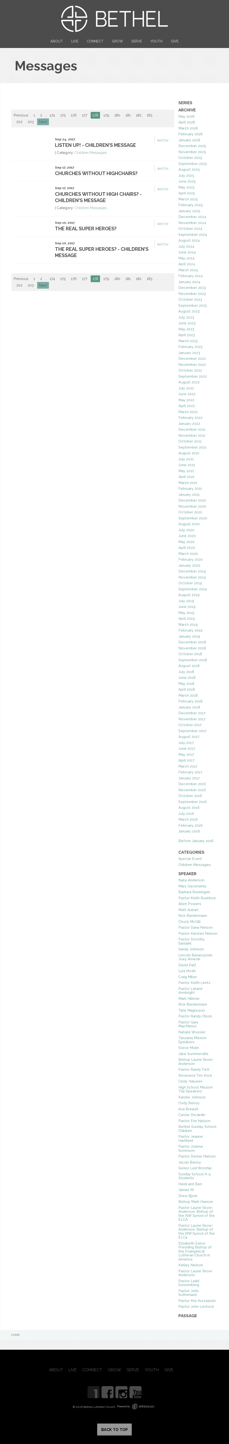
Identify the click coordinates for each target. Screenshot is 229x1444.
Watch (162, 140)
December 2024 (192, 217)
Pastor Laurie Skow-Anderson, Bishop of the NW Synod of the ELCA (196, 1214)
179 (106, 115)
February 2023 (190, 347)
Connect (95, 41)
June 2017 (186, 748)
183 (149, 115)
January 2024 (189, 282)
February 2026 (190, 134)
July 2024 (186, 246)
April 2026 (186, 122)
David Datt (187, 965)
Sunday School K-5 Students (194, 1176)
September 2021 (192, 447)
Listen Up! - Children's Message (95, 145)
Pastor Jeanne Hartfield (190, 1138)
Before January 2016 (196, 841)
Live (74, 41)
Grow (117, 41)
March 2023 (188, 341)
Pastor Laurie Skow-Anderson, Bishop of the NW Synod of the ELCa (196, 1231)
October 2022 (190, 370)
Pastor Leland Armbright (190, 991)
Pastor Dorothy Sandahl (191, 941)
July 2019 (186, 601)
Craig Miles (187, 977)
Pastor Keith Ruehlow (197, 898)
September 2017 (192, 731)
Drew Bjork (187, 1196)
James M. (186, 1190)
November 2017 (192, 719)
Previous (21, 115)
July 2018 (186, 672)
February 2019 (190, 630)
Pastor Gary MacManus (188, 1024)
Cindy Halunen (190, 1081)
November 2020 (192, 506)
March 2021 (187, 483)
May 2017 (186, 754)
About (56, 41)
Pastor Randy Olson (195, 1016)
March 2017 (187, 766)
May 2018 (186, 683)
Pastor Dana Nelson (195, 927)
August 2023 (189, 311)
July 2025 (186, 175)
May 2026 (186, 116)
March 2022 (188, 412)
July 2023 (186, 317)
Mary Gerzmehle (192, 886)
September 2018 (192, 660)
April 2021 (186, 477)
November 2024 (192, 223)
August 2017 (188, 737)
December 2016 (192, 784)
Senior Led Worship (195, 1168)
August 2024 (189, 240)
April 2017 (186, 760)
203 (31, 122)
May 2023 (186, 329)
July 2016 (186, 813)
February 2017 (190, 772)
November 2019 (192, 577)
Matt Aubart (188, 910)
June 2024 (187, 252)
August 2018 (189, 666)
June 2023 (186, 323)
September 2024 (192, 234)
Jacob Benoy (189, 1162)
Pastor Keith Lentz (194, 983)
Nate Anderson (191, 880)
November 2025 (192, 152)
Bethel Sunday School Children (197, 1128)
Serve (136, 41)
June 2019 (186, 607)
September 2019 (192, 589)
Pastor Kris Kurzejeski (197, 1301)
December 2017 (192, 713)
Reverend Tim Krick (195, 1075)
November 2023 (192, 294)
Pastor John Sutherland (188, 1293)
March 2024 (188, 270)
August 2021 (188, 453)
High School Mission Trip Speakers (195, 1089)
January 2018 (189, 707)
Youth (156, 41)
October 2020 (190, 512)
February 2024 (190, 276)
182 (138, 115)
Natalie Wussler (192, 1032)
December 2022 (192, 358)
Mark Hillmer (189, 998)
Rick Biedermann (192, 915)
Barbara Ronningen (194, 892)
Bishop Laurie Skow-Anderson (196, 1061)
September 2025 (192, 164)
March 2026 (188, 128)
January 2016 (189, 831)
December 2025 (192, 146)
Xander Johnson (192, 1097)
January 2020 (189, 565)
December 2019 (192, 571)
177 (84, 115)
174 (52, 115)
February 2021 (190, 488)
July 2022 (186, 388)
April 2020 (186, 547)
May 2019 (186, 613)
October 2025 (190, 158)
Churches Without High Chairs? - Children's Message (98, 197)
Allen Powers (189, 904)
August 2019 (189, 595)
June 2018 (186, 677)
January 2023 (189, 353)
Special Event (190, 859)
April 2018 (186, 689)
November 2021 (192, 435)
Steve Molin (188, 1048)
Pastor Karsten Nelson (197, 933)
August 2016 (189, 807)
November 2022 (192, 364)
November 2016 (192, 790)
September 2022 (192, 376)
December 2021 (192, 429)
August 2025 (189, 169)
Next (43, 122)
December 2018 (192, 642)
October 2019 (190, 583)
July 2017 (186, 743)
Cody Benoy (189, 1103)
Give (175, 41)
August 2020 (189, 524)
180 (117, 115)
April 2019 (186, 618)
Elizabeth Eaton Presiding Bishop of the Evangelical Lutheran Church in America (195, 1251)
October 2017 (190, 725)
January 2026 (189, 140)
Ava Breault (188, 1109)
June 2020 (187, 536)
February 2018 (190, 701)
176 (74, 115)
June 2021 (186, 465)
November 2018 (192, 648)
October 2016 (190, 796)
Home (15, 1335)
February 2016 (190, 825)
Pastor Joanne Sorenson (190, 1148)
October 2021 (190, 441)
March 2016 (188, 819)
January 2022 (189, 424)
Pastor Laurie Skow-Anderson (195, 1273)
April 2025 (186, 193)
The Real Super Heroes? (85, 229)
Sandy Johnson (191, 949)
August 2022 (189, 382)
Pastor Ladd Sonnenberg (188, 1283)
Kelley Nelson (190, 1265)
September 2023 (192, 305)
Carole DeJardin (191, 1115)
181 (128, 115)
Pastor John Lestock (196, 1306)
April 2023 (186, 335)
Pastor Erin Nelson (194, 1121)
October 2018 (190, 654)
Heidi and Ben (190, 1184)
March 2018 (188, 695)
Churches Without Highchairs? (96, 173)
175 (63, 115)
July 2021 (186, 459)
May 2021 (186, 471)
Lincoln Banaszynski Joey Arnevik (195, 957)
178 (95, 115)
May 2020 (186, 542)
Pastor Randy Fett (193, 1069)
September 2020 (192, 518)
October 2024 (190, 228)
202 (19, 122)
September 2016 (192, 802)
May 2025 (186, 187)
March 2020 (188, 554)
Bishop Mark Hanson (195, 1201)
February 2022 (190, 417)
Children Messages (90, 152)
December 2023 (192, 288)
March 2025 (188, 199)
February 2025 (190, 205)
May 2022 (186, 400)
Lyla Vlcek (187, 971)
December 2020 (192, 500)
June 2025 (187, 181)
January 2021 (189, 494)
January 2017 (189, 778)
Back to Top (114, 1429)
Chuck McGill (189, 922)
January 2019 (189, 636)
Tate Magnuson (191, 1010)
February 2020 (190, 559)
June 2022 (186, 394)
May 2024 (186, 258)
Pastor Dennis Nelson (197, 1156)
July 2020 (186, 530)
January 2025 (189, 211)
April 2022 (186, 406)
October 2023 (190, 299)
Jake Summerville (193, 1054)
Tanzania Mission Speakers (192, 1040)
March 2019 (188, 624)
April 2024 (186, 264)
